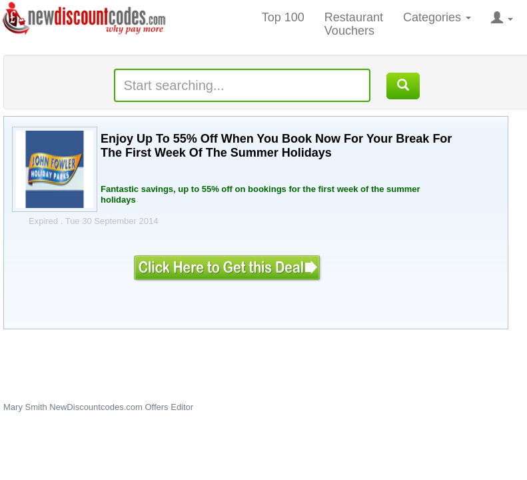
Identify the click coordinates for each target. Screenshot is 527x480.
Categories (437, 17)
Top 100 (283, 17)
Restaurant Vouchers (353, 24)
